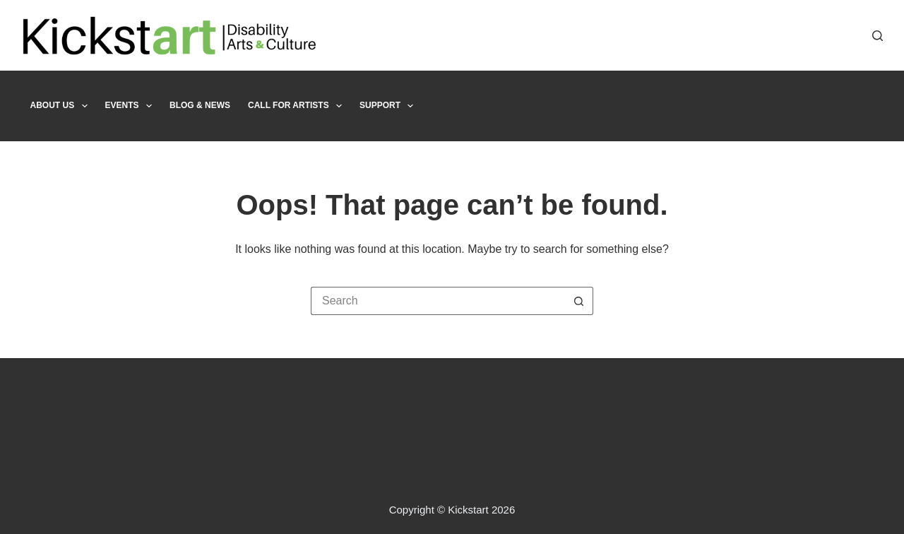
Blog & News (200, 105)
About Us (61, 105)
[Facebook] (810, 35)
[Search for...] (438, 301)
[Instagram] (853, 35)
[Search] (877, 35)
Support (389, 105)
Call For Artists (297, 105)
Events (131, 105)
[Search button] (579, 301)
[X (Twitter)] (831, 35)
